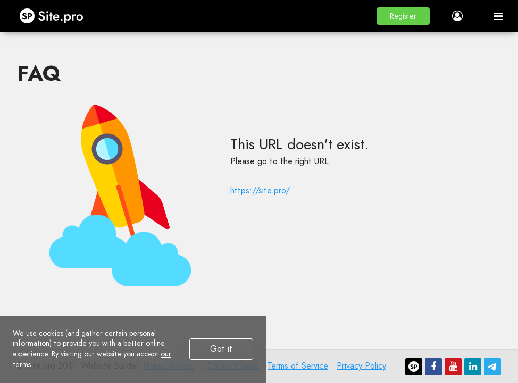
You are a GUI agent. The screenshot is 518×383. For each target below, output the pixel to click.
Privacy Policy (361, 366)
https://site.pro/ (260, 190)
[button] (403, 16)
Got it (221, 349)
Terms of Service (298, 366)
